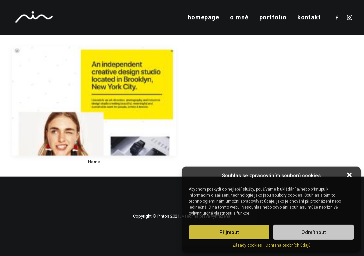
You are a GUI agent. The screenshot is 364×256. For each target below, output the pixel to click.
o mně (239, 17)
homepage (203, 17)
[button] (350, 176)
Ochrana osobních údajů (288, 245)
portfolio (273, 17)
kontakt (309, 17)
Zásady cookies (247, 245)
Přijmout (229, 232)
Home (94, 162)
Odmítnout (313, 232)
